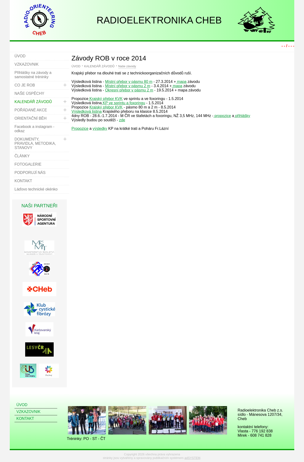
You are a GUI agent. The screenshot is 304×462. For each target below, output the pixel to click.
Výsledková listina (86, 111)
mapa (181, 82)
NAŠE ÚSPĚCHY (29, 93)
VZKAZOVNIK (26, 64)
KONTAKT (23, 181)
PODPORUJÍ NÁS (30, 173)
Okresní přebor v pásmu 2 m (129, 90)
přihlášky (242, 116)
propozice (222, 116)
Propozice (79, 129)
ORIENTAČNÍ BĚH (30, 118)
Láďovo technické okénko (36, 189)
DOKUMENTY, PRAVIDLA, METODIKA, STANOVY (35, 143)
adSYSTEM (192, 458)
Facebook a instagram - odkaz (34, 129)
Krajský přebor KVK (105, 99)
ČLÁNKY (22, 156)
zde (122, 120)
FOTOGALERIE (28, 164)
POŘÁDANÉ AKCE (30, 110)
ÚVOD (76, 66)
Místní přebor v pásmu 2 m (127, 86)
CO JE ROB (24, 85)
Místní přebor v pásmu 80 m (128, 82)
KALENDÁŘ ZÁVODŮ (99, 66)
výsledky (100, 129)
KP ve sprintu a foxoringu (123, 103)
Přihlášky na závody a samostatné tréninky (33, 75)
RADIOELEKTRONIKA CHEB (159, 20)
